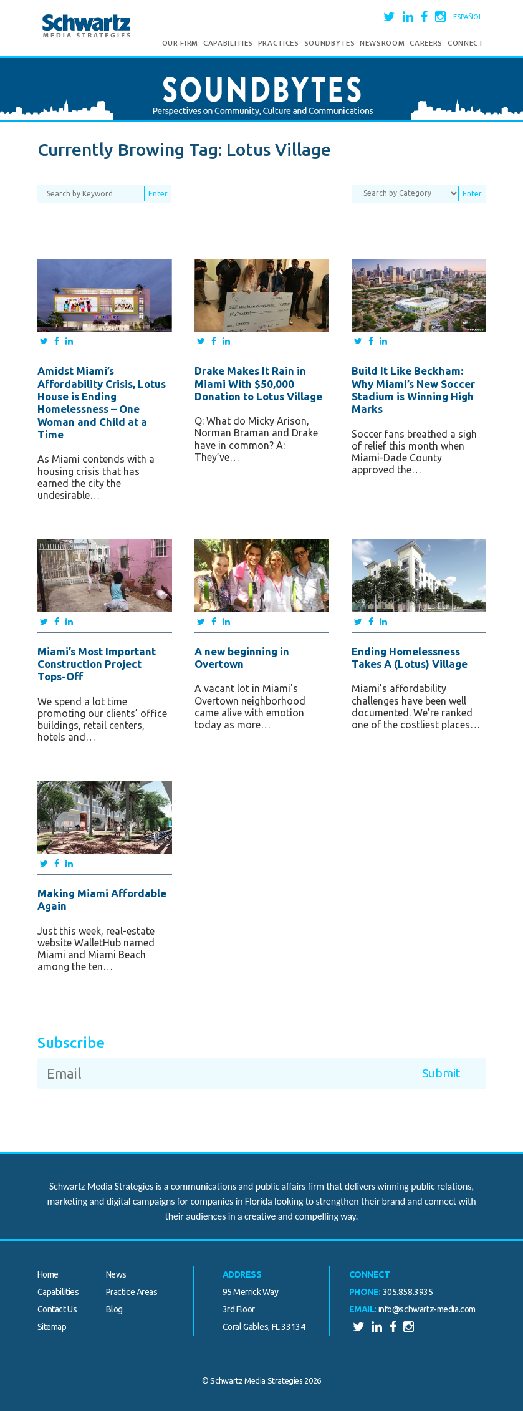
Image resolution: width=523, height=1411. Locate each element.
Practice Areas (132, 1292)
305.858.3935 (408, 1292)
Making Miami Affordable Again (101, 899)
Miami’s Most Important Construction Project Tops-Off (96, 664)
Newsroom (382, 43)
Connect (466, 43)
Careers (426, 43)
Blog (114, 1309)
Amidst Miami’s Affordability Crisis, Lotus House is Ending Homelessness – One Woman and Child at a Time (101, 402)
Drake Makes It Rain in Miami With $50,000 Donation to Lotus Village (258, 383)
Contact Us (57, 1309)
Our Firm (180, 43)
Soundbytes (329, 43)
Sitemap (52, 1327)
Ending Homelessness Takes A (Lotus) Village (410, 657)
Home (48, 1274)
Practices (278, 43)
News (116, 1274)
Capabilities (228, 43)
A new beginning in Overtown (241, 657)
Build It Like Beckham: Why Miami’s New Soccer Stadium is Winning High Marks (413, 390)
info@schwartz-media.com (427, 1309)
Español (467, 17)
